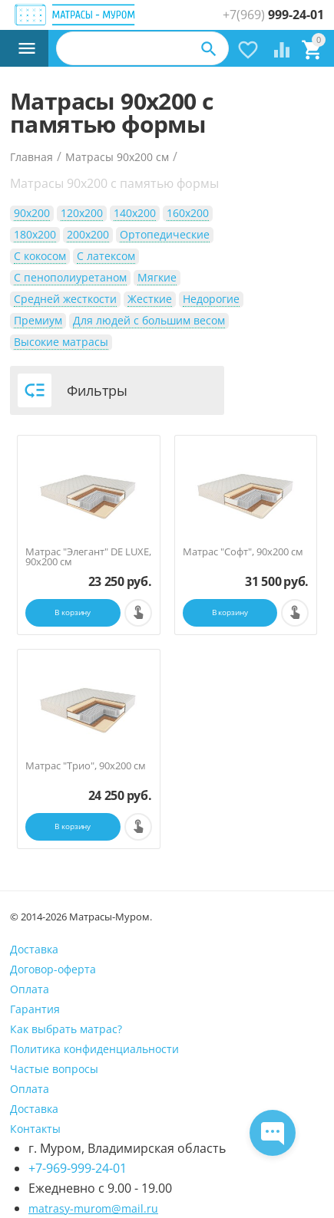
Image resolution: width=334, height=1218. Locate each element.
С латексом (106, 256)
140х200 (135, 213)
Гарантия (35, 1009)
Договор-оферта (53, 969)
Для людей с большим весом (149, 320)
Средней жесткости (65, 298)
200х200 (88, 234)
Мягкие (157, 277)
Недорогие (211, 298)
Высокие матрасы (61, 341)
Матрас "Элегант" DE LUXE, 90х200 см (88, 557)
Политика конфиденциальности (94, 1049)
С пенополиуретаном (70, 277)
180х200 (35, 234)
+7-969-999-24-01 (77, 1168)
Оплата (29, 989)
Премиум (38, 320)
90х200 (32, 213)
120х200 (82, 213)
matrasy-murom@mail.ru (93, 1208)
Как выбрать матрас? (66, 1029)
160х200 (188, 213)
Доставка (34, 949)
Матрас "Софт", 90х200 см (243, 552)
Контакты (35, 1128)
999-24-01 (273, 15)
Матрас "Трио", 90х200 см (85, 766)
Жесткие (149, 298)
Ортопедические (165, 234)
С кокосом (40, 256)
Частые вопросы (54, 1069)
